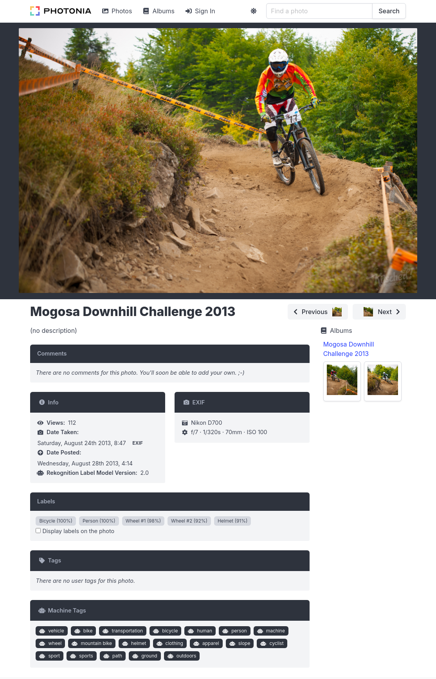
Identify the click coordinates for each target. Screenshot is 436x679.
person (234, 631)
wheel (49, 643)
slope (238, 643)
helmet (133, 643)
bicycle (164, 631)
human (199, 631)
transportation (122, 631)
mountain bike (91, 643)
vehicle (51, 631)
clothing (169, 643)
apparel (205, 643)
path (111, 656)
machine (270, 631)
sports (80, 656)
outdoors (181, 656)
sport (49, 656)
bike (82, 631)
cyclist (271, 643)
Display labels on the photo (75, 531)
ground (144, 656)
